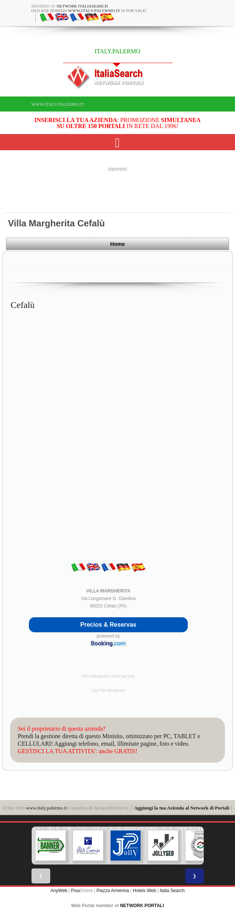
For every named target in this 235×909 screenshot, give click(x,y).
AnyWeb (58, 890)
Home (206, 245)
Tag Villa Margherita (108, 690)
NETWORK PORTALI (142, 905)
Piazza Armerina (112, 890)
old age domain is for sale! (89, 10)
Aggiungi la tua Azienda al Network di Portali (181, 807)
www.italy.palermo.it (58, 104)
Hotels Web (144, 890)
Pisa (75, 890)
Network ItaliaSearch (82, 6)
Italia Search (172, 890)
